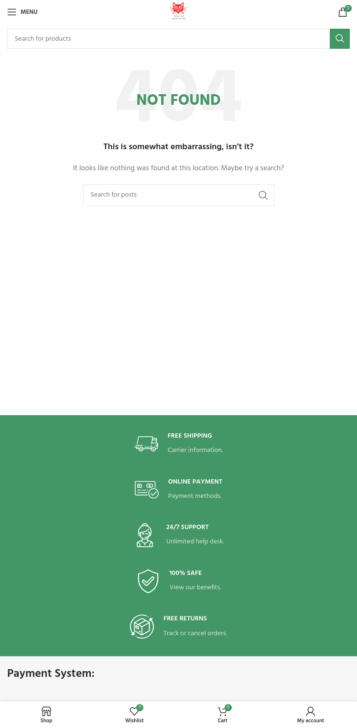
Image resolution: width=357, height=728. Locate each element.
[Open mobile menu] (22, 12)
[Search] (178, 39)
